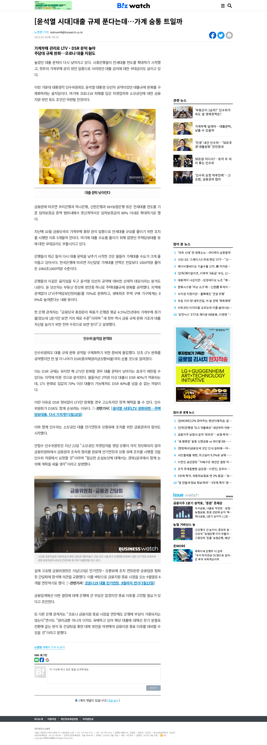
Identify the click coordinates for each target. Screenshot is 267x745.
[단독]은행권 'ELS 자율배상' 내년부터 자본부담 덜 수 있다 (213, 427)
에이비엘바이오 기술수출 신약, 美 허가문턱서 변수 (208, 266)
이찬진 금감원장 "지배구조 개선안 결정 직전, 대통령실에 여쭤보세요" (220, 462)
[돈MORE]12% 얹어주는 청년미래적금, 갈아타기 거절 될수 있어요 (218, 420)
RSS (163, 735)
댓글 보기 (113, 700)
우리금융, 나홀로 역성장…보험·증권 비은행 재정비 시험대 (228, 508)
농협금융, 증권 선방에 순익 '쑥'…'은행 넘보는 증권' (224, 512)
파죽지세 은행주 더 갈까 (208, 551)
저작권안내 (88, 719)
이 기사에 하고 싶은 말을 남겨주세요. (104, 675)
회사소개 (38, 719)
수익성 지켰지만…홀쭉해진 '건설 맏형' (201, 294)
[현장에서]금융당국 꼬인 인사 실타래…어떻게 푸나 (209, 448)
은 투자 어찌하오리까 (207, 559)
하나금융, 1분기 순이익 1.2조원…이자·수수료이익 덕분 (226, 516)
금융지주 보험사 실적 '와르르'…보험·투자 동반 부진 (209, 434)
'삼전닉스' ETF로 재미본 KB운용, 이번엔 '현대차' (207, 314)
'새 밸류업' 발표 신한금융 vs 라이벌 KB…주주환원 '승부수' (213, 441)
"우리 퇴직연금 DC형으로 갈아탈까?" (216, 555)
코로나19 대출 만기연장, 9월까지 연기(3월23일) (120, 583)
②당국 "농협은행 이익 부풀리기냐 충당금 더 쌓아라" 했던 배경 (231, 534)
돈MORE (179, 546)
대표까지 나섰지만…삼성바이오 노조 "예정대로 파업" (210, 280)
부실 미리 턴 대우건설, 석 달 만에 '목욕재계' (204, 300)
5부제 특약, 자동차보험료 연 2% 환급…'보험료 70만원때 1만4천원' (219, 475)
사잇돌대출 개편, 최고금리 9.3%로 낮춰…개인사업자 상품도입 (216, 455)
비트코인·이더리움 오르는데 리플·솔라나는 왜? (206, 307)
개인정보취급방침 (69, 719)
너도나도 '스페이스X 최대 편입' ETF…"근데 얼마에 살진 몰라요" (217, 259)
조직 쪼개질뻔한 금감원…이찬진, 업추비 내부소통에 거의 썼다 (215, 469)
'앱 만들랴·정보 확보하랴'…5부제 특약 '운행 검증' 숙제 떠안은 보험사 (220, 482)
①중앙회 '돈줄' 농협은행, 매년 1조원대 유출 (220, 538)
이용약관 (51, 719)
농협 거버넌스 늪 (184, 524)
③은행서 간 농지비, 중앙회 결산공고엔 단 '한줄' (222, 530)
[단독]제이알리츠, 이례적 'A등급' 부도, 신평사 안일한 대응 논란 (216, 273)
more (229, 496)
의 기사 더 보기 (49, 647)
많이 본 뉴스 (181, 244)
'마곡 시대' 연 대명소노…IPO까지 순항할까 (204, 252)
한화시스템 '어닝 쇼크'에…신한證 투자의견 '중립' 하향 (211, 287)
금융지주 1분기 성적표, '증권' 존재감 (197, 503)
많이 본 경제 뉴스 (183, 412)
